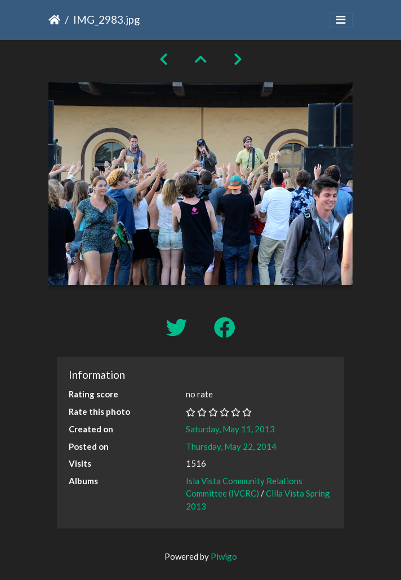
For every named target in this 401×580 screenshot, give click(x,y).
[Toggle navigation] (341, 20)
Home (54, 20)
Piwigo (224, 556)
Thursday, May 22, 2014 (231, 446)
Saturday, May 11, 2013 (230, 429)
